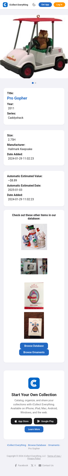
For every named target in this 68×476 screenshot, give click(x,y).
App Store (21, 421)
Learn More (34, 429)
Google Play (45, 421)
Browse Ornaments (34, 352)
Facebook (21, 465)
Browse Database (34, 345)
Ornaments (54, 445)
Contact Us (46, 465)
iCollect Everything (16, 445)
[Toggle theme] (34, 4)
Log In (59, 4)
